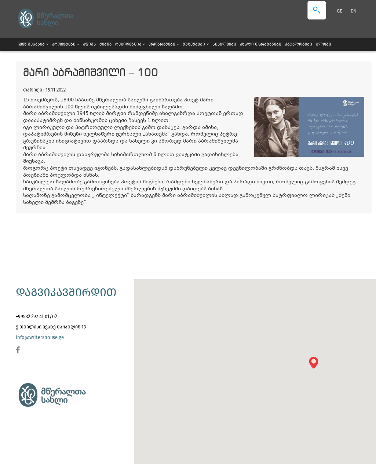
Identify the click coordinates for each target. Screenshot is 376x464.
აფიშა (89, 44)
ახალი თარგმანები (260, 44)
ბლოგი (323, 44)
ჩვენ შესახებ (33, 44)
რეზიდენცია (130, 44)
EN (354, 11)
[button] (316, 365)
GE (340, 11)
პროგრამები (164, 44)
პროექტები (65, 44)
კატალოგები (298, 44)
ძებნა (105, 44)
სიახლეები (224, 44)
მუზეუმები (196, 44)
